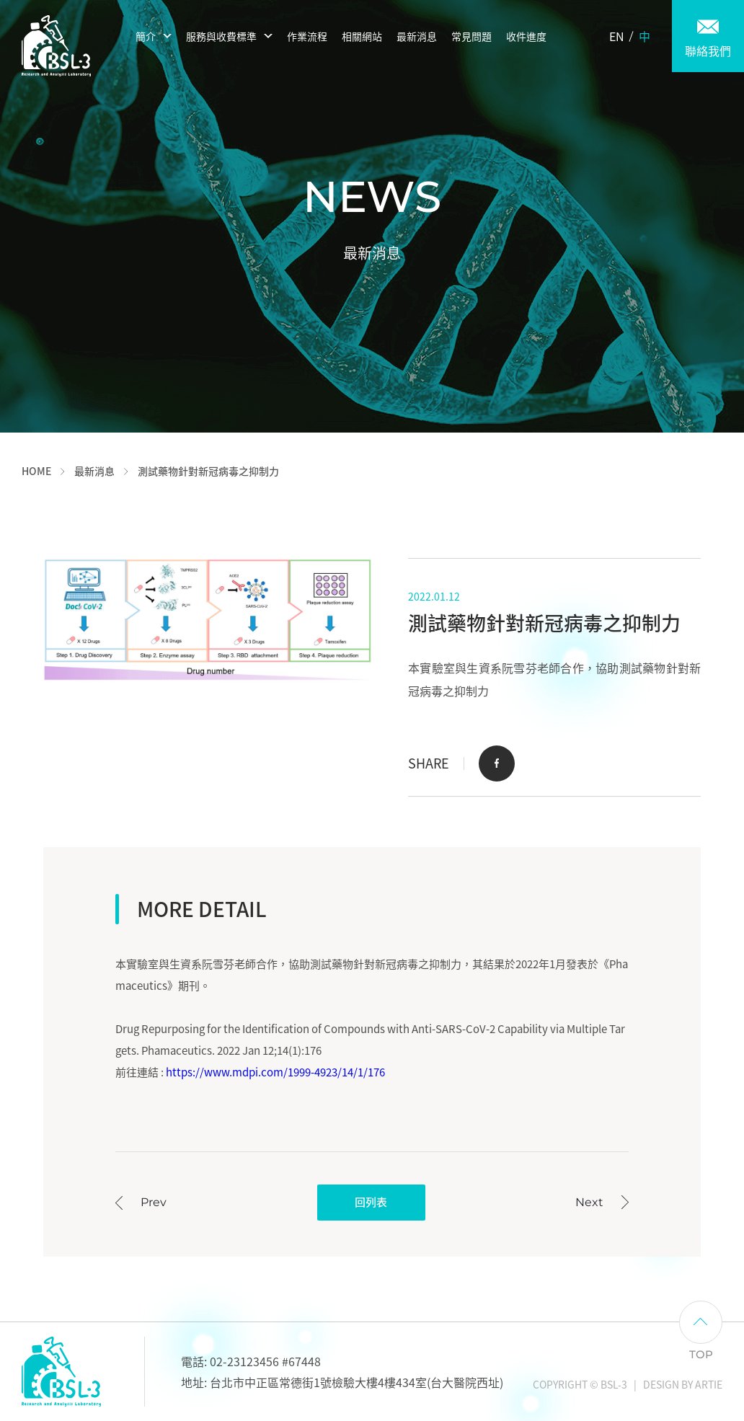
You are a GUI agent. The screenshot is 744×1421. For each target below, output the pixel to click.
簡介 (146, 36)
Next (589, 1202)
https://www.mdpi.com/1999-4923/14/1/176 (275, 1072)
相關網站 (362, 36)
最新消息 (417, 36)
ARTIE (708, 1384)
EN (616, 36)
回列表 (371, 1202)
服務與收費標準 (221, 36)
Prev (154, 1202)
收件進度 (526, 36)
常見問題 (471, 36)
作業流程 (307, 36)
